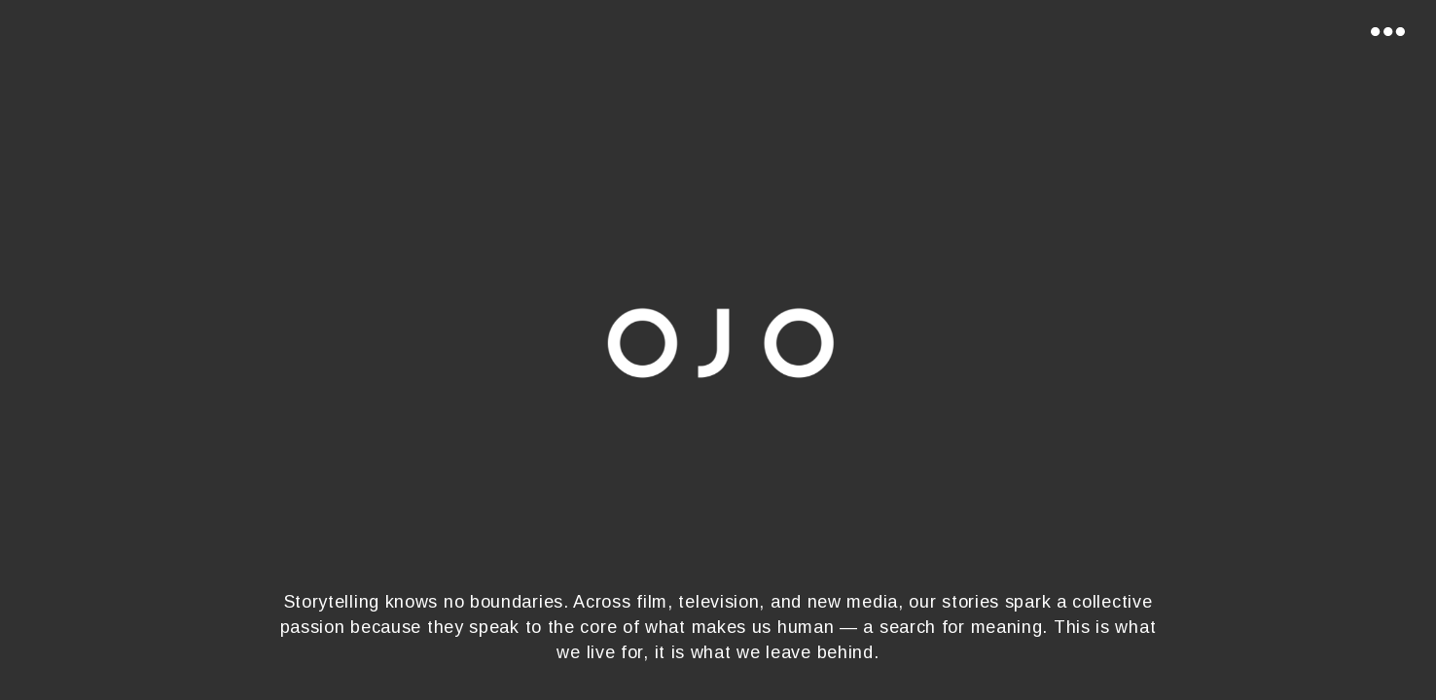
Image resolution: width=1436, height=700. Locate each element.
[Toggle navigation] (1387, 28)
